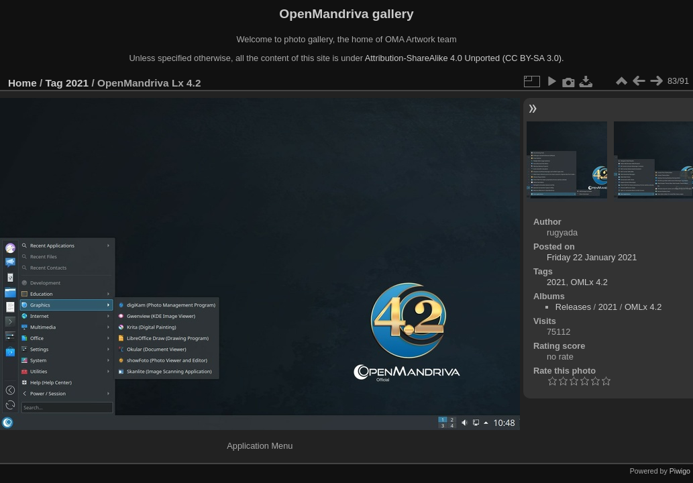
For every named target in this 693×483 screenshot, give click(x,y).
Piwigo (680, 471)
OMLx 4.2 (589, 282)
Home (22, 83)
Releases (573, 307)
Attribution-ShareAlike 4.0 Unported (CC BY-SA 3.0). (464, 58)
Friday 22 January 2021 (592, 257)
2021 (77, 83)
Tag (54, 83)
